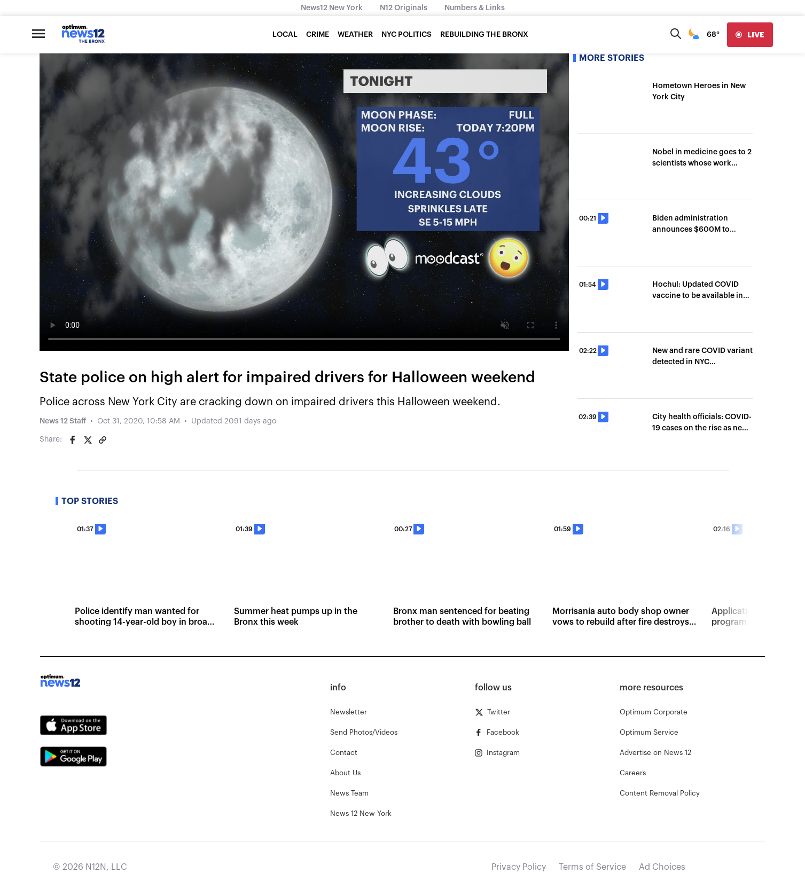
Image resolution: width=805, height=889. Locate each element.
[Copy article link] (102, 440)
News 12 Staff (63, 421)
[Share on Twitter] (87, 440)
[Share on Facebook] (72, 440)
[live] (750, 34)
